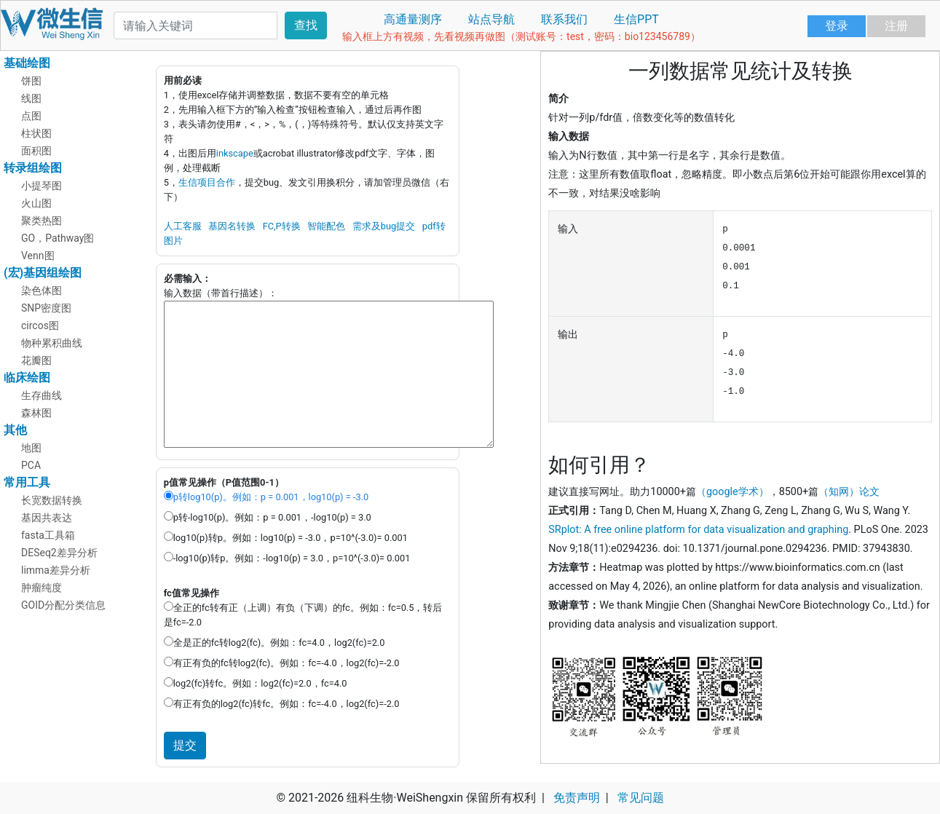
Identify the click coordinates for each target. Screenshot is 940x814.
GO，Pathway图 (58, 238)
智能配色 (326, 226)
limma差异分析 (55, 570)
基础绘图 (27, 63)
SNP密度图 (46, 308)
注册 (896, 26)
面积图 (36, 151)
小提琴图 (41, 185)
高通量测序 (413, 19)
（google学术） (732, 492)
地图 (31, 448)
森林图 (36, 413)
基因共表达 (46, 517)
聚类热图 (41, 220)
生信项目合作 (206, 182)
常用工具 (27, 482)
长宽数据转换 (51, 500)
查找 (305, 25)
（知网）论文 (849, 492)
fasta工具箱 (48, 535)
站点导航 (491, 19)
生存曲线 (41, 395)
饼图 (31, 81)
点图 (31, 116)
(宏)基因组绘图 (43, 273)
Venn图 (38, 255)
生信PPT (636, 19)
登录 (836, 26)
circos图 (40, 325)
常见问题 (640, 798)
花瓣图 (36, 360)
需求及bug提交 (383, 226)
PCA (31, 465)
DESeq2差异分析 (59, 552)
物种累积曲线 (51, 343)
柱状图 (36, 133)
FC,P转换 (282, 226)
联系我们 (564, 19)
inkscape (234, 153)
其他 (15, 430)
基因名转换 (232, 226)
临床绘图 (27, 377)
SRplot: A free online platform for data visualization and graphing (698, 529)
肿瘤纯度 (41, 587)
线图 (31, 98)
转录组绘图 (33, 168)
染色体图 (41, 290)
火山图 (36, 203)
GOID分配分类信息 (63, 605)
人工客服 (183, 226)
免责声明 (576, 798)
